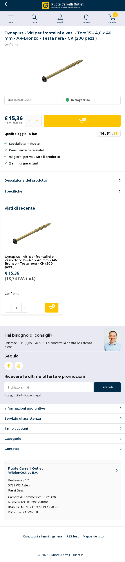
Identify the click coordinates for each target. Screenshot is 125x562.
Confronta (11, 44)
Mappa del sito (93, 536)
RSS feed (73, 536)
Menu (10, 19)
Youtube (18, 365)
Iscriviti (107, 387)
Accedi (60, 19)
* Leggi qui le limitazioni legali (22, 395)
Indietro (5, 4)
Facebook (8, 365)
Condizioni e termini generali (43, 536)
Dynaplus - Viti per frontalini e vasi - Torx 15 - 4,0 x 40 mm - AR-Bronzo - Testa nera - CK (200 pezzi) (31, 262)
